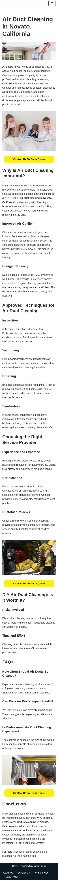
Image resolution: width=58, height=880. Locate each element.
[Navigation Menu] (52, 3)
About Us (8, 872)
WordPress (40, 866)
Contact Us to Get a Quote (29, 159)
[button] (29, 159)
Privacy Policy (10, 876)
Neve (15, 866)
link (34, 856)
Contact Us (23, 872)
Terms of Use (41, 872)
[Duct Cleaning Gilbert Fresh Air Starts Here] (5, 3)
